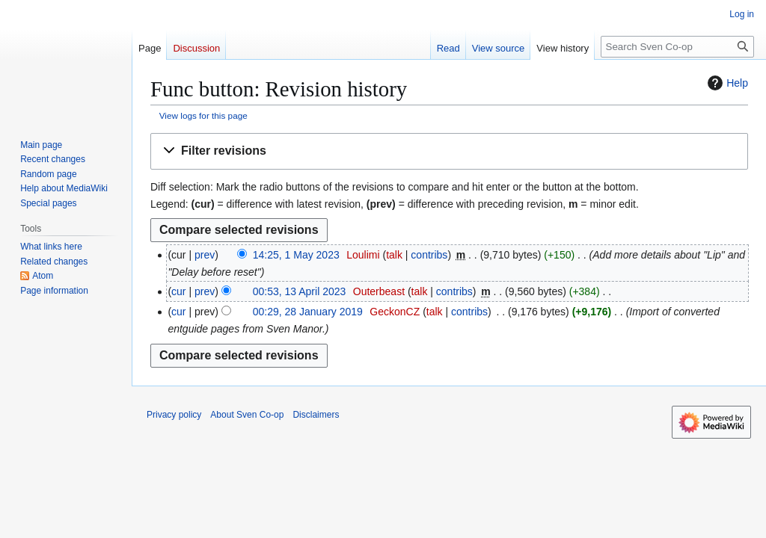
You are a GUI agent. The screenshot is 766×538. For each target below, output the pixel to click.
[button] (449, 151)
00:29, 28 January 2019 (308, 312)
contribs (429, 255)
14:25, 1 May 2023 (296, 255)
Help (726, 82)
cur (178, 291)
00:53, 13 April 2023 (299, 291)
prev (204, 255)
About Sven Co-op (247, 414)
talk (394, 255)
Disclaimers (315, 414)
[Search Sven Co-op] (677, 47)
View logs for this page (203, 115)
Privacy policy (174, 414)
